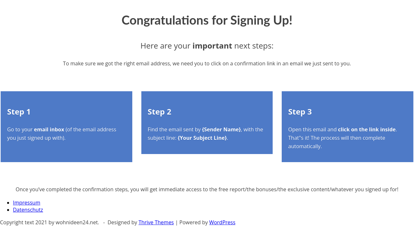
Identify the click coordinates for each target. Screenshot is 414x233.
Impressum (26, 202)
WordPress (222, 222)
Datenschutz (28, 209)
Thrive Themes (156, 222)
